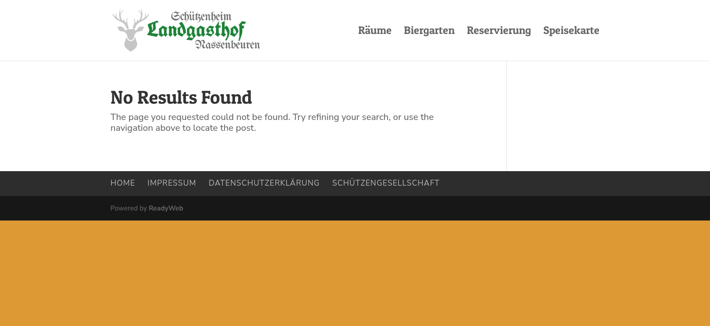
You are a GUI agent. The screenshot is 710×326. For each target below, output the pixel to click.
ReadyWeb (166, 208)
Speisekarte (571, 32)
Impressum (172, 183)
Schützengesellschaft (386, 183)
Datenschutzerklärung (264, 183)
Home (122, 183)
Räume (375, 32)
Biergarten (429, 32)
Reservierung (499, 32)
